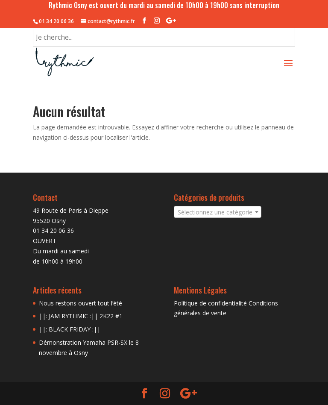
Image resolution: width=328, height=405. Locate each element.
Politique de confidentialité (210, 303)
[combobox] (217, 212)
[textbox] (217, 212)
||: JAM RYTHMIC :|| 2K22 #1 (81, 316)
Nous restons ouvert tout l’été (80, 303)
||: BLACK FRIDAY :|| (69, 329)
